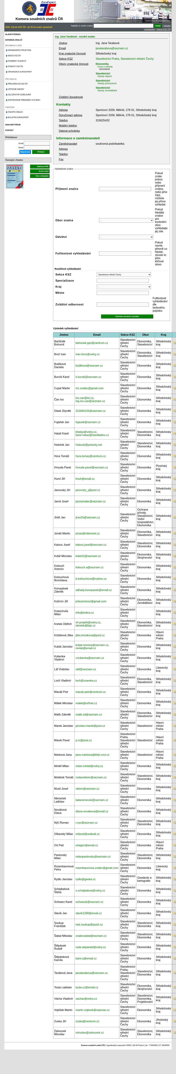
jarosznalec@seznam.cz (90, 501)
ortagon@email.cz (86, 845)
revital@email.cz (85, 648)
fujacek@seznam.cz (87, 422)
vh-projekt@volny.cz (87, 622)
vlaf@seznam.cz (85, 669)
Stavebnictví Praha (107, 58)
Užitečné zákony (16, 89)
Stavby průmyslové (107, 83)
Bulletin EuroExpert (18, 117)
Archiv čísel (44, 171)
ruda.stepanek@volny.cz (90, 947)
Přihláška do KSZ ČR (17, 84)
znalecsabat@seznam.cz (90, 935)
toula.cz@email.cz (86, 987)
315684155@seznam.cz (90, 410)
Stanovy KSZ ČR (15, 66)
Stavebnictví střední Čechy (137, 58)
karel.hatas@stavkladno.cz (92, 435)
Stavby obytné (104, 76)
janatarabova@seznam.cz (112, 48)
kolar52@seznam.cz (88, 556)
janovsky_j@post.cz (87, 490)
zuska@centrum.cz (87, 1021)
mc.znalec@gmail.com (89, 388)
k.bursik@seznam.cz (88, 376)
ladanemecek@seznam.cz (91, 800)
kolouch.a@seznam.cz (89, 567)
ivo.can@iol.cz (84, 397)
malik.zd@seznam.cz (88, 714)
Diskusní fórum (12, 125)
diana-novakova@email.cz (91, 811)
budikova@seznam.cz (89, 365)
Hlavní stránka (13, 34)
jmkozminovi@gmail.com (90, 601)
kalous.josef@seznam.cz (90, 544)
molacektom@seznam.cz (91, 777)
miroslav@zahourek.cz (89, 1032)
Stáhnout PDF (43, 167)
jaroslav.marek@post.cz (90, 725)
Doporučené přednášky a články (24, 100)
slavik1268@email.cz (88, 913)
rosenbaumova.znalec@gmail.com (96, 867)
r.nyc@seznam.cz (86, 822)
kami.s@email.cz (86, 958)
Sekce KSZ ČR (164, 29)
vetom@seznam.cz (87, 788)
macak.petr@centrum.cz (90, 691)
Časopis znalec (15, 112)
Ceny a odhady (105, 66)
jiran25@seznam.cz (87, 517)
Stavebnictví (103, 73)
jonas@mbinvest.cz (87, 533)
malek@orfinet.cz (86, 703)
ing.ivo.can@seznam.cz (90, 401)
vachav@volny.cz (86, 998)
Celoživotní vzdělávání (19, 95)
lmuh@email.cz (85, 478)
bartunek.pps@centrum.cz (91, 342)
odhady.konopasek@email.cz (93, 590)
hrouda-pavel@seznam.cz (91, 467)
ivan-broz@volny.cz (87, 354)
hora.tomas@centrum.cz (90, 456)
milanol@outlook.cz (87, 833)
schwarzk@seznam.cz (89, 901)
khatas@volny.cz (85, 431)
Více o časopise (42, 176)
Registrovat (25, 152)
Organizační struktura (19, 50)
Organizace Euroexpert (20, 72)
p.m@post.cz (83, 740)
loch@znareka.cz (86, 680)
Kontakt (9, 130)
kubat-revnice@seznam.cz (91, 645)
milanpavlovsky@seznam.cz (92, 856)
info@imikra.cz (84, 612)
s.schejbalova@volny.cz (90, 890)
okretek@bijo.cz (85, 625)
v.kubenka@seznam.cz (89, 657)
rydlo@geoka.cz (85, 879)
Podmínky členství (17, 61)
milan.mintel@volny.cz (89, 766)
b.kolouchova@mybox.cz (90, 578)
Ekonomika (102, 64)
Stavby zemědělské (107, 90)
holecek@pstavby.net (88, 444)
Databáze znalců (13, 40)
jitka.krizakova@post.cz (90, 635)
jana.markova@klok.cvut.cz (92, 754)
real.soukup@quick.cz (89, 924)
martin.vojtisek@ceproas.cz (92, 1010)
